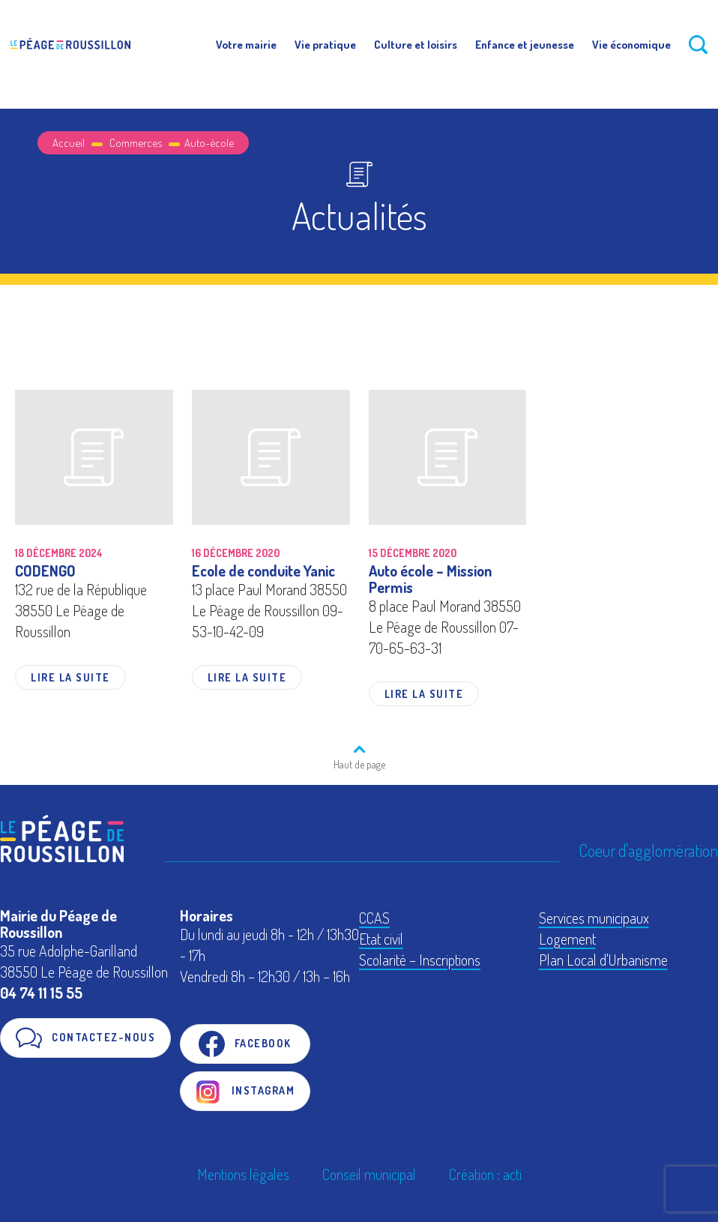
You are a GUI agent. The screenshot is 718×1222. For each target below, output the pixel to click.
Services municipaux (594, 917)
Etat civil (381, 938)
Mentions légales (243, 1174)
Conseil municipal (369, 1174)
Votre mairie (246, 44)
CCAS (374, 917)
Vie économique (631, 44)
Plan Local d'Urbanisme (603, 959)
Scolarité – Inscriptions (419, 959)
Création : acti (485, 1174)
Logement (567, 938)
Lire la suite (70, 677)
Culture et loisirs (415, 44)
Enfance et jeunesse (524, 44)
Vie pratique (325, 44)
